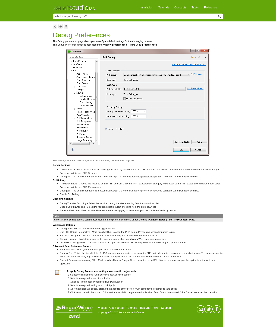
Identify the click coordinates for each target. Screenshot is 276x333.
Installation (146, 7)
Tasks (195, 7)
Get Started (116, 307)
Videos (102, 307)
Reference (210, 7)
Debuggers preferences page (144, 176)
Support (166, 307)
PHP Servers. (90, 173)
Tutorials (163, 7)
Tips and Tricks (149, 307)
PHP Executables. (92, 187)
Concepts (180, 7)
